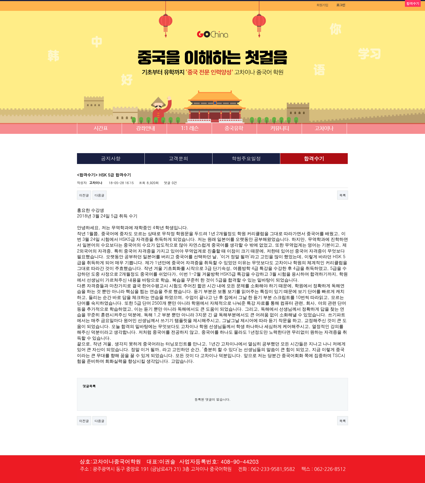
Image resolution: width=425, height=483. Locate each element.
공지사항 (111, 158)
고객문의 (178, 158)
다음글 (99, 195)
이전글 (84, 195)
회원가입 (322, 4)
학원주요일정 (246, 158)
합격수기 (314, 158)
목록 (342, 195)
